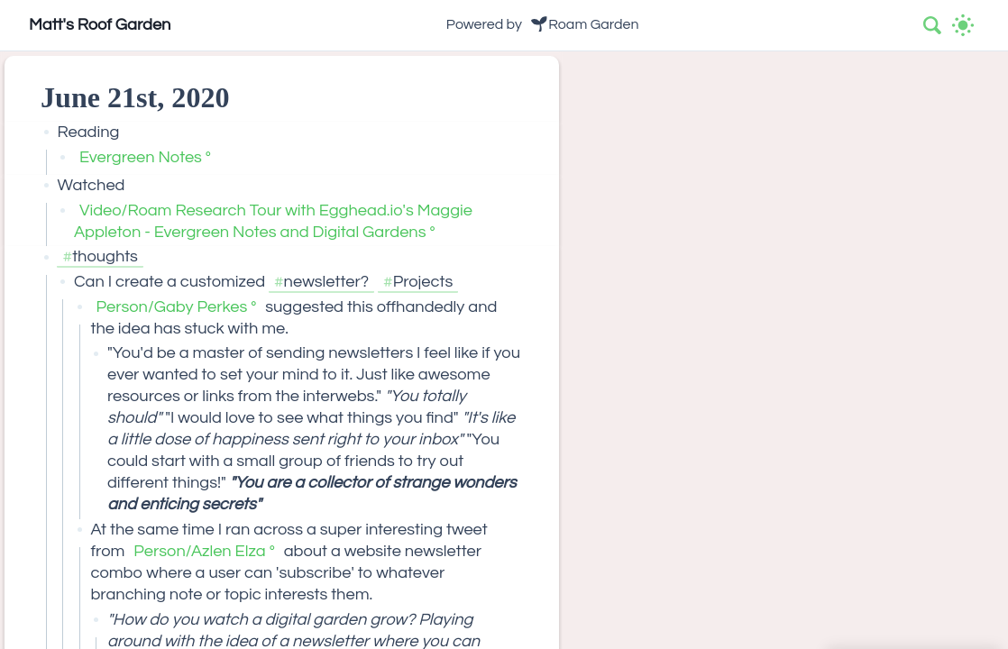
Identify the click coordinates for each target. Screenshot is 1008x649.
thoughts (105, 256)
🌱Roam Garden (584, 24)
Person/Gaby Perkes (171, 306)
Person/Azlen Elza (199, 551)
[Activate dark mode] (963, 25)
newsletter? (327, 281)
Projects (423, 281)
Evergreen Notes (140, 157)
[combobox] (933, 25)
